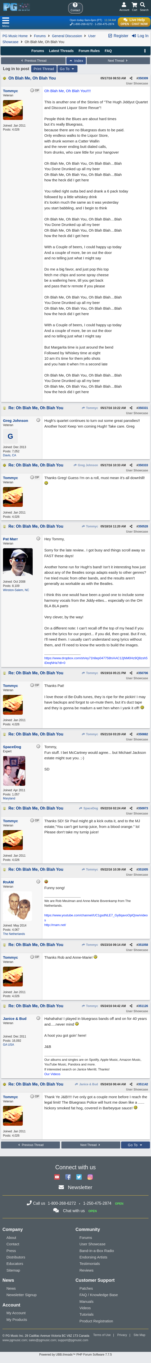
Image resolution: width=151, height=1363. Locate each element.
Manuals (86, 1301)
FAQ (108, 51)
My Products (16, 1319)
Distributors (15, 1257)
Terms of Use (102, 1335)
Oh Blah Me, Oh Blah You (32, 78)
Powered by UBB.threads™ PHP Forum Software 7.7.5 (75, 1354)
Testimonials (89, 1263)
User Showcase (92, 1244)
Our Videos (52, 1074)
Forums (40, 36)
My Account (16, 1313)
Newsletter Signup (21, 1295)
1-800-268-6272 (83, 24)
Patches (86, 1288)
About (11, 1237)
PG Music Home (15, 36)
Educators (14, 1263)
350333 (143, 465)
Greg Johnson (85, 465)
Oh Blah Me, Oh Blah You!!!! (67, 91)
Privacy (122, 1335)
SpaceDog (88, 808)
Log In (140, 36)
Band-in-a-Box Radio (96, 1251)
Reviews (86, 1270)
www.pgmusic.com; (15, 1340)
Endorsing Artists (93, 1257)
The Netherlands (14, 934)
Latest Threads (61, 51)
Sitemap (13, 1270)
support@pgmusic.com (73, 1340)
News (11, 1288)
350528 (143, 526)
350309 (143, 78)
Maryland (9, 798)
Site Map (139, 1335)
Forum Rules (89, 51)
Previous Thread (33, 60)
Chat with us (74, 1211)
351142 (143, 1084)
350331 (143, 408)
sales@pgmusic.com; (43, 1340)
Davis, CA (9, 455)
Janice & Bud (86, 1084)
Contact (12, 1244)
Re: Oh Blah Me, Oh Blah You (35, 408)
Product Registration (96, 1321)
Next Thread (118, 60)
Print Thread (44, 69)
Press (11, 1251)
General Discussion (67, 36)
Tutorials (86, 1314)
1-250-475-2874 (104, 24)
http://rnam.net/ (55, 925)
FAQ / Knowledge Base (98, 1295)
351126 (143, 1006)
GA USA (8, 1044)
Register (118, 36)
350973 (143, 808)
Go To (67, 69)
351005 (143, 869)
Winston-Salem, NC (16, 590)
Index (76, 61)
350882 (143, 734)
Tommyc (89, 408)
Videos (85, 1308)
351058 (143, 945)
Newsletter (80, 1187)
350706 (143, 673)
